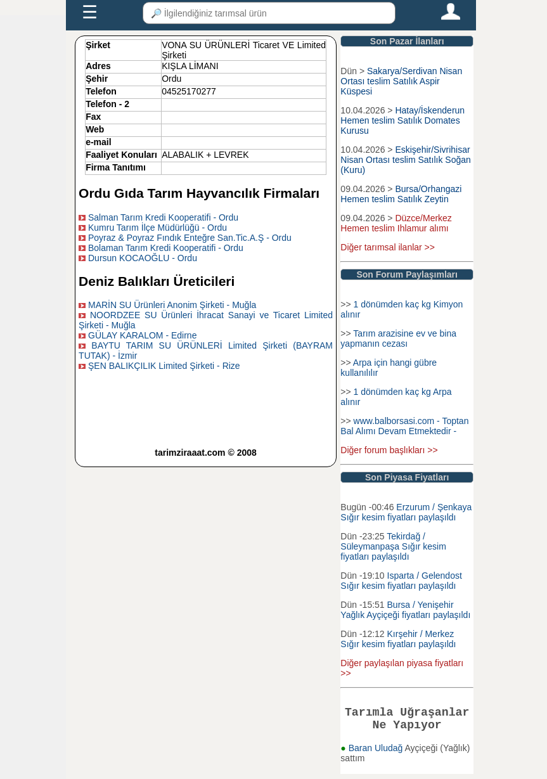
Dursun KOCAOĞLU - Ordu (142, 258)
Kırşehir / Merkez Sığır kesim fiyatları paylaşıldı (398, 639)
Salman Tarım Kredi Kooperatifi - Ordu (163, 217)
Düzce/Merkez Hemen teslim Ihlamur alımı (396, 223)
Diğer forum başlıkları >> (388, 450)
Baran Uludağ (377, 753)
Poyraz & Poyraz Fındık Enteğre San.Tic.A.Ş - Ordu (190, 238)
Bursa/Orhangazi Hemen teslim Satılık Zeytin (400, 194)
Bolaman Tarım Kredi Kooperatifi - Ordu (165, 248)
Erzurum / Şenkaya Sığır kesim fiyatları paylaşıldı (406, 512)
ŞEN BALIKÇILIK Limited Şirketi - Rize (164, 366)
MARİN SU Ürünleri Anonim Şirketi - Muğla (172, 305)
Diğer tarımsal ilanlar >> (387, 247)
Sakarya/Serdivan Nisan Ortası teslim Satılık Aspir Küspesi (401, 81)
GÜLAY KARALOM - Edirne (142, 335)
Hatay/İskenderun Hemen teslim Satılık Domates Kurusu (402, 120)
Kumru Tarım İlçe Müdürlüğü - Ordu (157, 227)
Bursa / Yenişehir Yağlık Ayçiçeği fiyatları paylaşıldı (405, 610)
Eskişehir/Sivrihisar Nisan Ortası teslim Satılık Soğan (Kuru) (405, 160)
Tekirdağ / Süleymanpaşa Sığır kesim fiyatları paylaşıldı (393, 546)
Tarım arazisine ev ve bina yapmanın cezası (398, 338)
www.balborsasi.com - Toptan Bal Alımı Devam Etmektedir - (404, 426)
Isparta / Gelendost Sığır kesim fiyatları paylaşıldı (400, 580)
